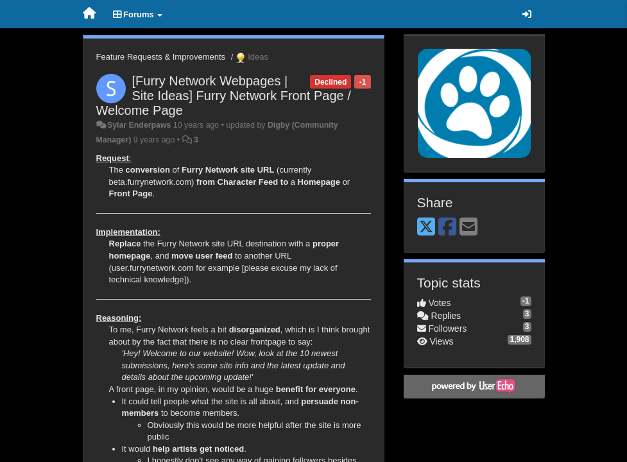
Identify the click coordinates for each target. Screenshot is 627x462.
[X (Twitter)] (426, 227)
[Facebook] (447, 227)
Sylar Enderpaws (139, 125)
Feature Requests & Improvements (161, 57)
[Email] (468, 227)
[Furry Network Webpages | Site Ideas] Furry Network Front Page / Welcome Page (223, 95)
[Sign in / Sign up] (526, 14)
